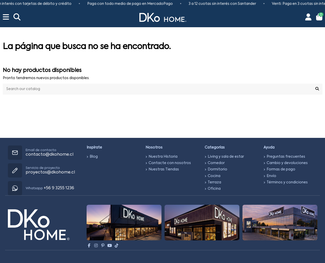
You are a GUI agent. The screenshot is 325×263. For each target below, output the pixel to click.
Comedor (216, 163)
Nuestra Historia (163, 156)
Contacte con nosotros (170, 163)
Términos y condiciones (287, 182)
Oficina (214, 189)
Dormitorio (217, 169)
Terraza (214, 182)
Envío (271, 176)
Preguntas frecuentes (286, 156)
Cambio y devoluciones (287, 163)
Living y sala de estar (226, 156)
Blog (94, 156)
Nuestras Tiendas (164, 169)
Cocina (214, 176)
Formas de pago (281, 169)
